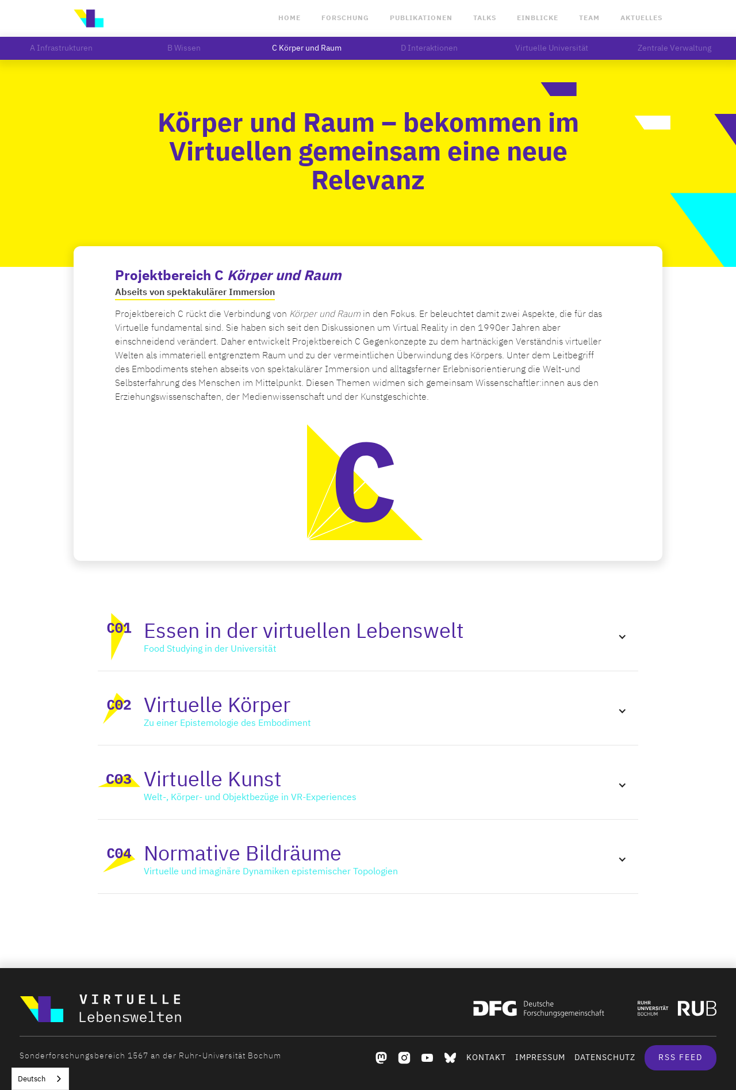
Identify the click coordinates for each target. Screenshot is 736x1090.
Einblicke (537, 18)
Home (289, 18)
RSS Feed (680, 1057)
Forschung (345, 18)
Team (589, 18)
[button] (368, 636)
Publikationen (421, 18)
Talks (484, 18)
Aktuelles (641, 18)
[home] (88, 18)
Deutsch (31, 1078)
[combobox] (40, 1079)
